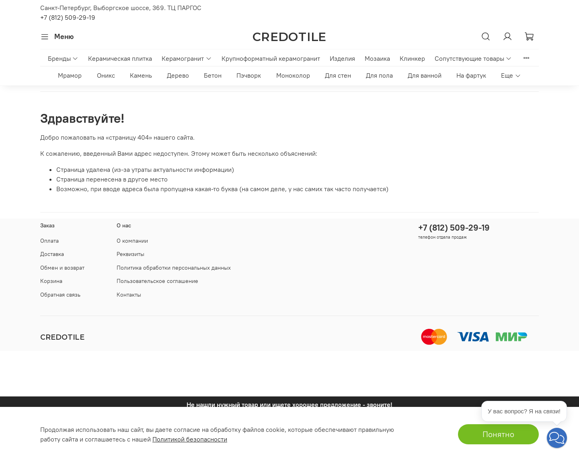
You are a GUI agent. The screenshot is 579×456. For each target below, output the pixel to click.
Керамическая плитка (120, 58)
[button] (557, 438)
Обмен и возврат (62, 267)
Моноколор (293, 75)
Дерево (178, 75)
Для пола (379, 75)
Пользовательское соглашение (157, 281)
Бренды (63, 58)
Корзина (51, 281)
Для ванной (424, 75)
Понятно (498, 434)
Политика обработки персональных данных (174, 267)
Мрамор (70, 75)
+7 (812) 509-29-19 (67, 17)
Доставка (52, 254)
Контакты (129, 294)
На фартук (471, 75)
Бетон (213, 75)
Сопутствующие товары (473, 58)
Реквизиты (130, 254)
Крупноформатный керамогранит (271, 58)
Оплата (49, 240)
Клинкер (412, 58)
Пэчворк (248, 75)
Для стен (338, 75)
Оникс (106, 75)
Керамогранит (186, 58)
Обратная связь (60, 294)
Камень (141, 75)
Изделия (342, 58)
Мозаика (377, 58)
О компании (132, 240)
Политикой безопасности (189, 439)
